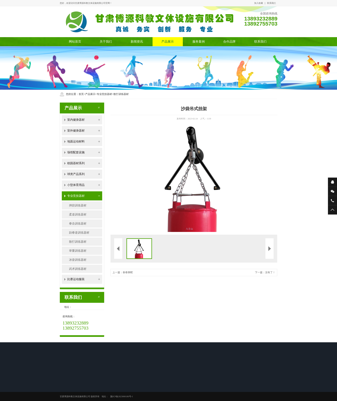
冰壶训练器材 (77, 259)
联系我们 (271, 3)
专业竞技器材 (104, 94)
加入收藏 (258, 3)
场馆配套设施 (76, 152)
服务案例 (198, 41)
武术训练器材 (77, 268)
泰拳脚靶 (128, 272)
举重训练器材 (77, 250)
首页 (81, 94)
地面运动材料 (76, 141)
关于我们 (106, 41)
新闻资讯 (137, 41)
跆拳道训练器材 (79, 232)
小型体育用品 (76, 184)
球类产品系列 (76, 174)
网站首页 (75, 41)
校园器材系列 (76, 163)
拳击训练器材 (77, 223)
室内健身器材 (76, 119)
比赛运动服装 (76, 279)
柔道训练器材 (77, 214)
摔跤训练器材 (77, 205)
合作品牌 (229, 41)
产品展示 (167, 41)
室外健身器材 (76, 130)
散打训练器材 (121, 94)
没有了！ (270, 272)
